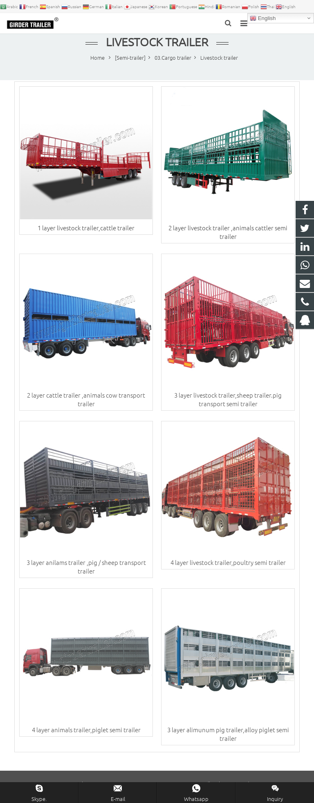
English (263, 18)
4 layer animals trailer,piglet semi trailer (86, 729)
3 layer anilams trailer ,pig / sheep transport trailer (86, 566)
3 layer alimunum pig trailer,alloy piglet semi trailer (228, 733)
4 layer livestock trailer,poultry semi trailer (228, 562)
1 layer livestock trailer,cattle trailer (86, 227)
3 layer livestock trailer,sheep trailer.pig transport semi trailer (228, 399)
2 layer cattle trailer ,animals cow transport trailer (86, 399)
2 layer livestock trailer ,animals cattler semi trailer (227, 232)
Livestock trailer (157, 42)
